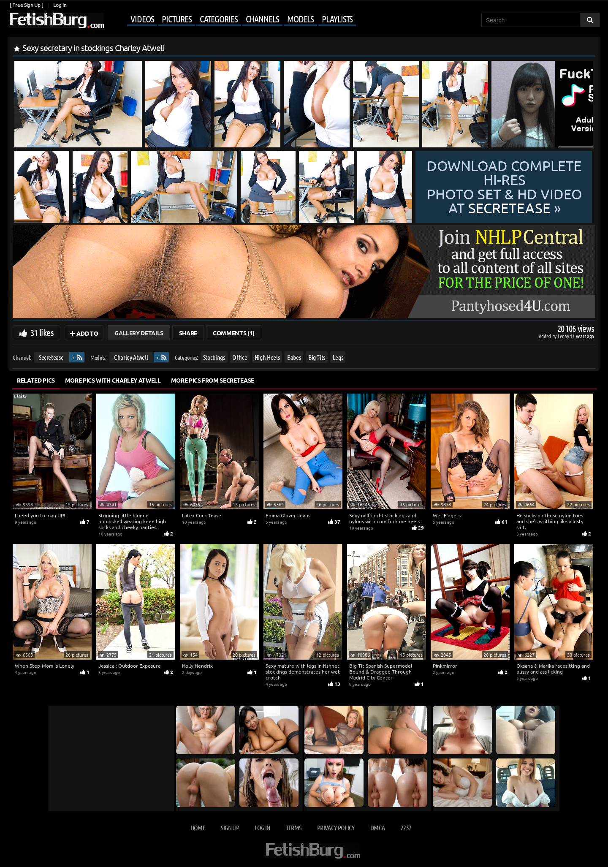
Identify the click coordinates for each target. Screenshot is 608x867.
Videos (142, 18)
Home (197, 828)
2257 (406, 828)
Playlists (337, 18)
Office (239, 357)
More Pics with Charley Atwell (113, 380)
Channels (262, 18)
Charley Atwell (131, 357)
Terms (293, 828)
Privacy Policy (336, 828)
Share (188, 333)
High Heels (267, 357)
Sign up (230, 828)
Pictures (176, 18)
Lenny (564, 336)
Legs (338, 357)
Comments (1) (234, 333)
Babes (294, 357)
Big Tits (316, 357)
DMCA (377, 828)
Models (300, 18)
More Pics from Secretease (212, 380)
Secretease (51, 357)
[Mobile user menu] (231, 19)
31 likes (42, 332)
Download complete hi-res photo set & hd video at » (504, 187)
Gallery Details (138, 333)
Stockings (214, 357)
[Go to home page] (56, 20)
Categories (219, 18)
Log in (59, 4)
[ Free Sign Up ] (26, 4)
